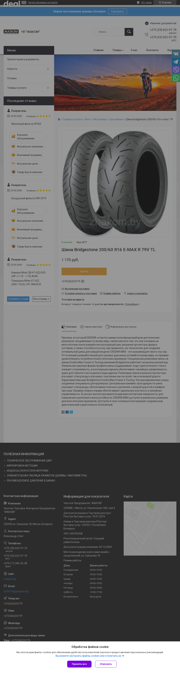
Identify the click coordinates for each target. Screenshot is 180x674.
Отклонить (106, 664)
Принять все (79, 664)
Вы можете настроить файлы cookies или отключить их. (89, 655)
